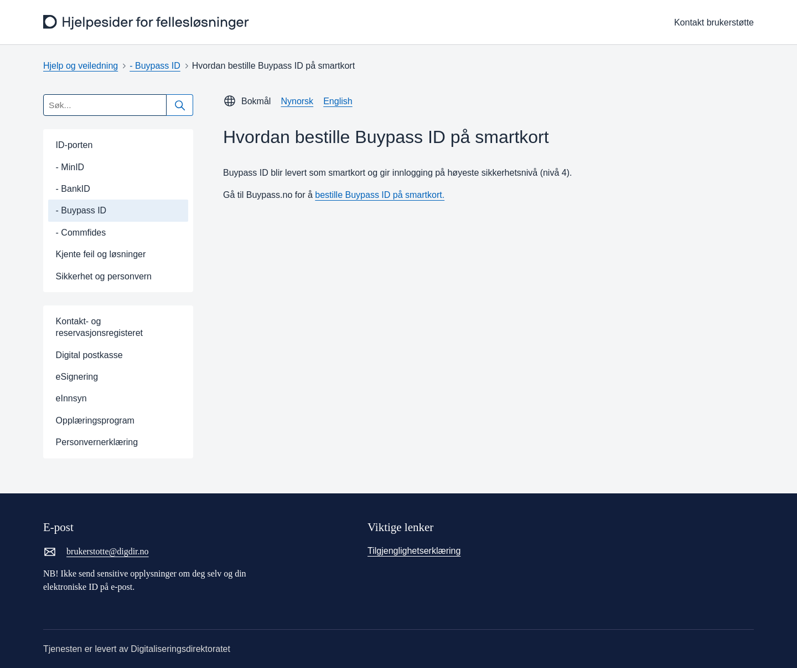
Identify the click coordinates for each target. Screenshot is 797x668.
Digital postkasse (89, 355)
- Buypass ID (155, 65)
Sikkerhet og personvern (104, 276)
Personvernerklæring (97, 442)
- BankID (73, 188)
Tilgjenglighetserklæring (414, 550)
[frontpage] (147, 22)
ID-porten (74, 145)
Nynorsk (297, 101)
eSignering (77, 376)
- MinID (70, 167)
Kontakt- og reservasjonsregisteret (99, 327)
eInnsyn (71, 398)
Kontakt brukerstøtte (714, 22)
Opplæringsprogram (95, 420)
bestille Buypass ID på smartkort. (379, 195)
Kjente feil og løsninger (101, 254)
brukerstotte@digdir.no (96, 551)
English (337, 101)
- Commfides (81, 232)
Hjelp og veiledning (80, 65)
